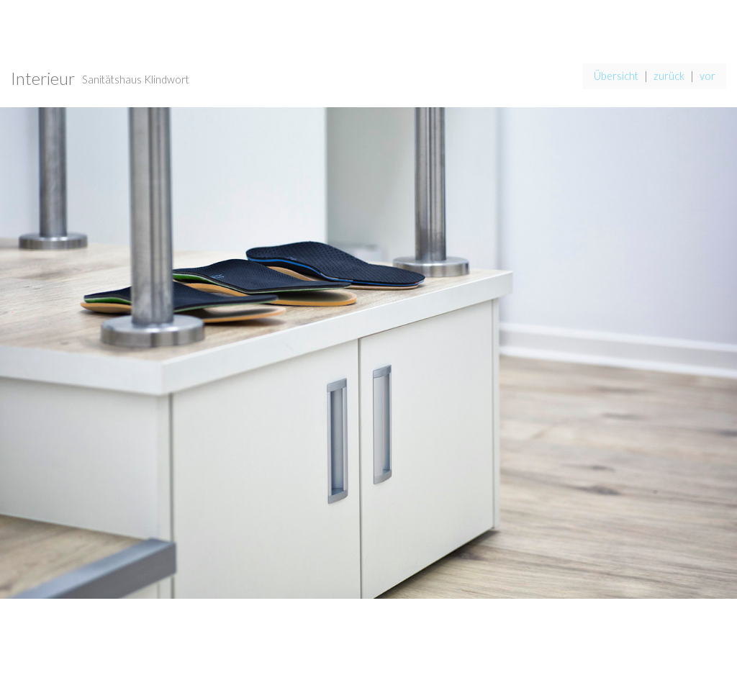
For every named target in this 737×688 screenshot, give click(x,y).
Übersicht (616, 76)
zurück (669, 76)
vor (707, 76)
